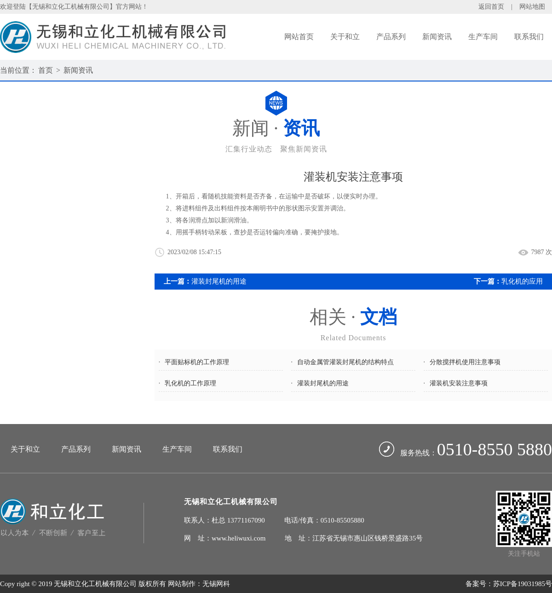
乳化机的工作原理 (190, 383)
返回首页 (491, 6)
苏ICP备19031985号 (522, 583)
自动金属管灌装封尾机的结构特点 (345, 362)
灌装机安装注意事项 (459, 383)
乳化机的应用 (522, 281)
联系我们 (529, 37)
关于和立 (345, 37)
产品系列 (391, 37)
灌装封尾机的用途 (219, 281)
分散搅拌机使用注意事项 (465, 362)
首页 (45, 70)
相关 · (353, 325)
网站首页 (299, 37)
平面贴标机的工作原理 (197, 362)
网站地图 (532, 6)
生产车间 (483, 37)
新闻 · (276, 136)
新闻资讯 (437, 37)
